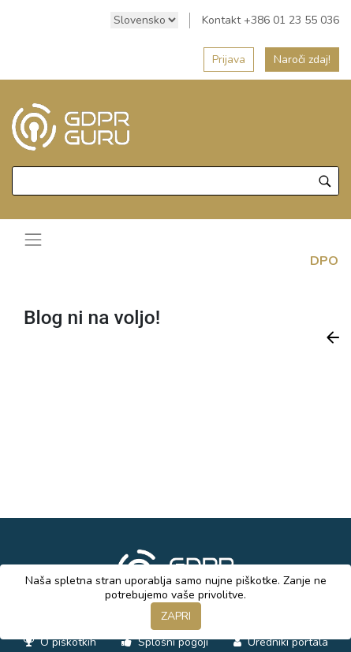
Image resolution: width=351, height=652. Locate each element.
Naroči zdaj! (302, 59)
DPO (324, 261)
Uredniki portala (286, 642)
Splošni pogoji (171, 642)
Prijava (228, 59)
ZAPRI (176, 616)
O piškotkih (66, 642)
